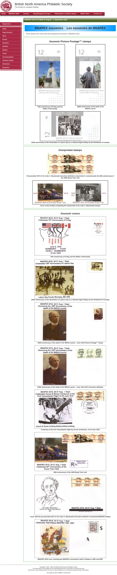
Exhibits (5, 46)
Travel (5, 53)
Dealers (5, 50)
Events (5, 39)
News (4, 36)
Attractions (6, 64)
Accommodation (8, 57)
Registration (7, 24)
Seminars (6, 43)
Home (4, 28)
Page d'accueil (7, 32)
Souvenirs (6, 67)
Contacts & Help (8, 60)
